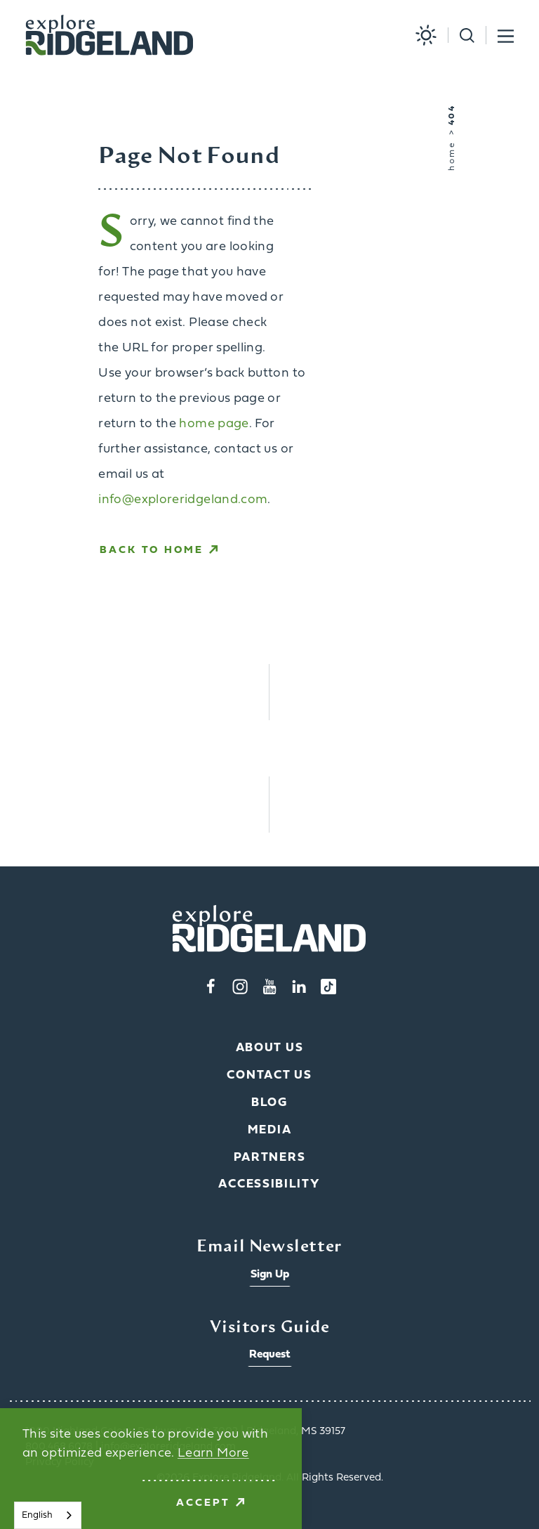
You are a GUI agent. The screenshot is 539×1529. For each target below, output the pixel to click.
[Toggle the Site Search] (461, 35)
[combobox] (47, 1515)
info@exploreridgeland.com (182, 500)
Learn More (213, 1453)
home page (213, 424)
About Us (270, 1048)
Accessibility (269, 1184)
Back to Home (159, 550)
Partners (270, 1158)
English (37, 1515)
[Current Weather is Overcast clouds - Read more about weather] (420, 35)
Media (270, 1130)
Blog (269, 1103)
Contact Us (269, 1075)
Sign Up (270, 1274)
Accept (210, 1503)
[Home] (109, 35)
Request (270, 1354)
